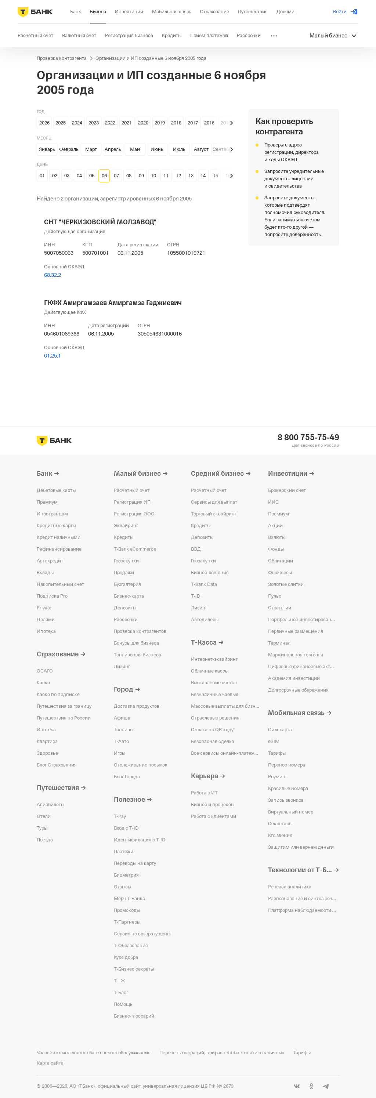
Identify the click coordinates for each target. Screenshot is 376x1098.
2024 (77, 123)
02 (54, 175)
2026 (44, 123)
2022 (110, 123)
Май (135, 149)
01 (42, 175)
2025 (60, 123)
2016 (209, 123)
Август (201, 149)
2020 (143, 123)
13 (191, 175)
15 (215, 175)
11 (166, 175)
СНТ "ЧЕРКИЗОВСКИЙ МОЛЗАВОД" (100, 222)
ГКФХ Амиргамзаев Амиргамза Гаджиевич (113, 302)
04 (79, 175)
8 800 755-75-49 (308, 437)
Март (91, 149)
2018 (176, 123)
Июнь (157, 149)
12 (178, 175)
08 (128, 175)
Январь (47, 149)
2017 (193, 123)
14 (203, 175)
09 (141, 175)
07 (116, 175)
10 (153, 175)
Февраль (69, 149)
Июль (179, 149)
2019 (160, 123)
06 (104, 175)
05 (91, 175)
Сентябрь (223, 149)
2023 (93, 123)
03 (66, 175)
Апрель (113, 149)
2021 (127, 123)
